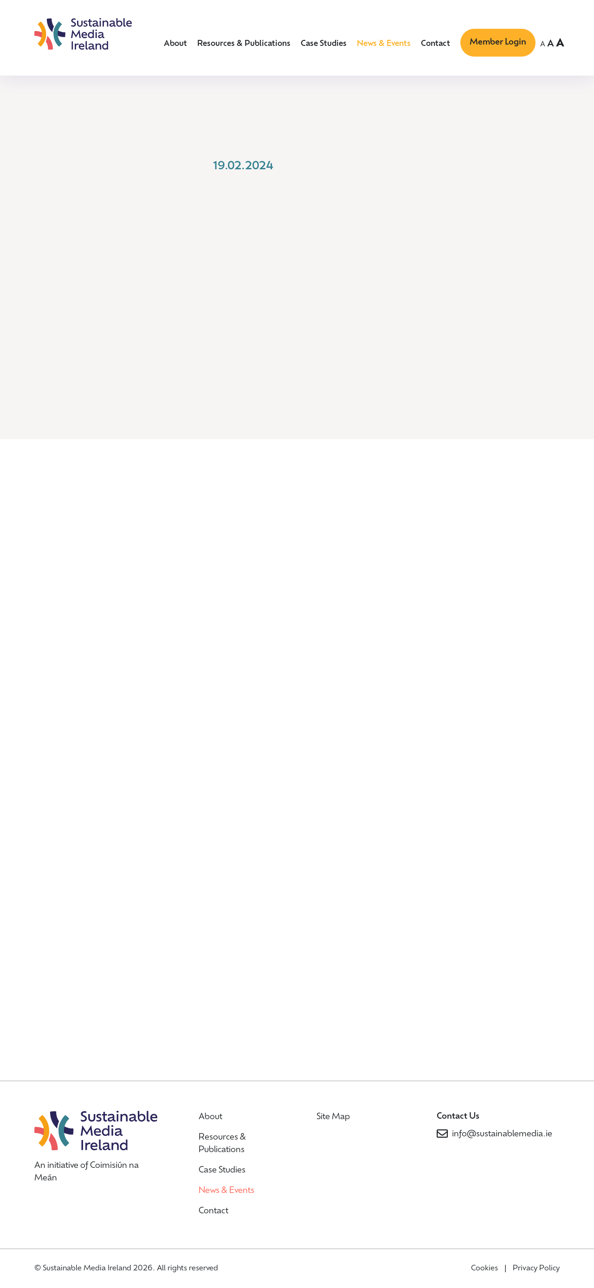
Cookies (484, 1268)
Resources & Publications (244, 44)
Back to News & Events (101, 188)
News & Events (384, 44)
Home (47, 115)
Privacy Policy (536, 1268)
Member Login (498, 42)
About (175, 44)
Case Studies (324, 44)
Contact (435, 44)
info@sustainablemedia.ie (502, 1134)
